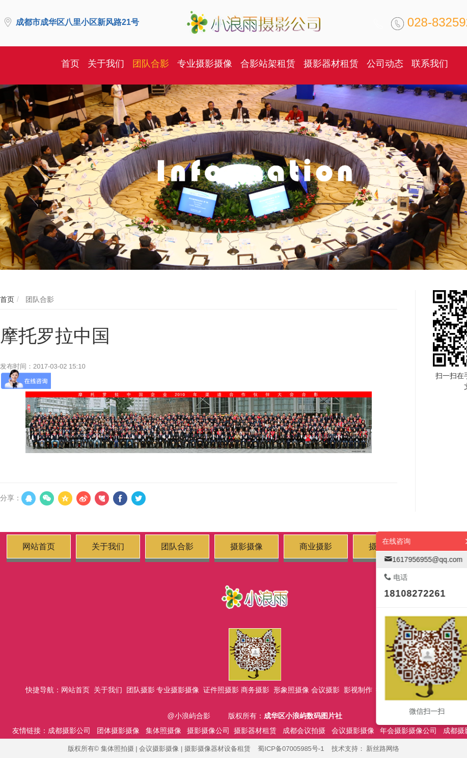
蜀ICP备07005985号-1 (291, 748)
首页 (7, 299)
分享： (10, 498)
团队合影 (38, 299)
